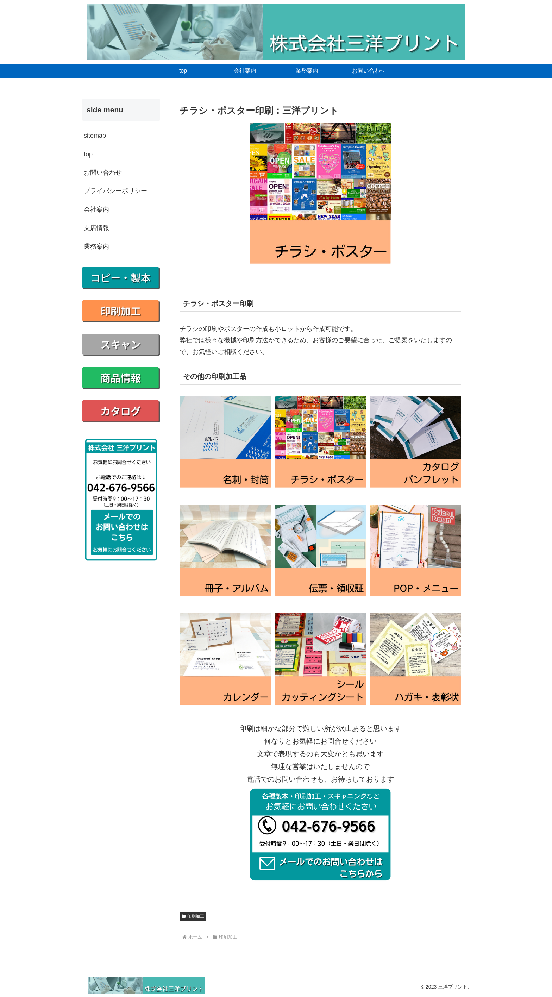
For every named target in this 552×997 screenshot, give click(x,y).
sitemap (95, 135)
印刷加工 (193, 916)
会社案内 (96, 209)
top (88, 154)
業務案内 (96, 246)
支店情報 (96, 227)
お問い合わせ (103, 172)
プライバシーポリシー (115, 190)
